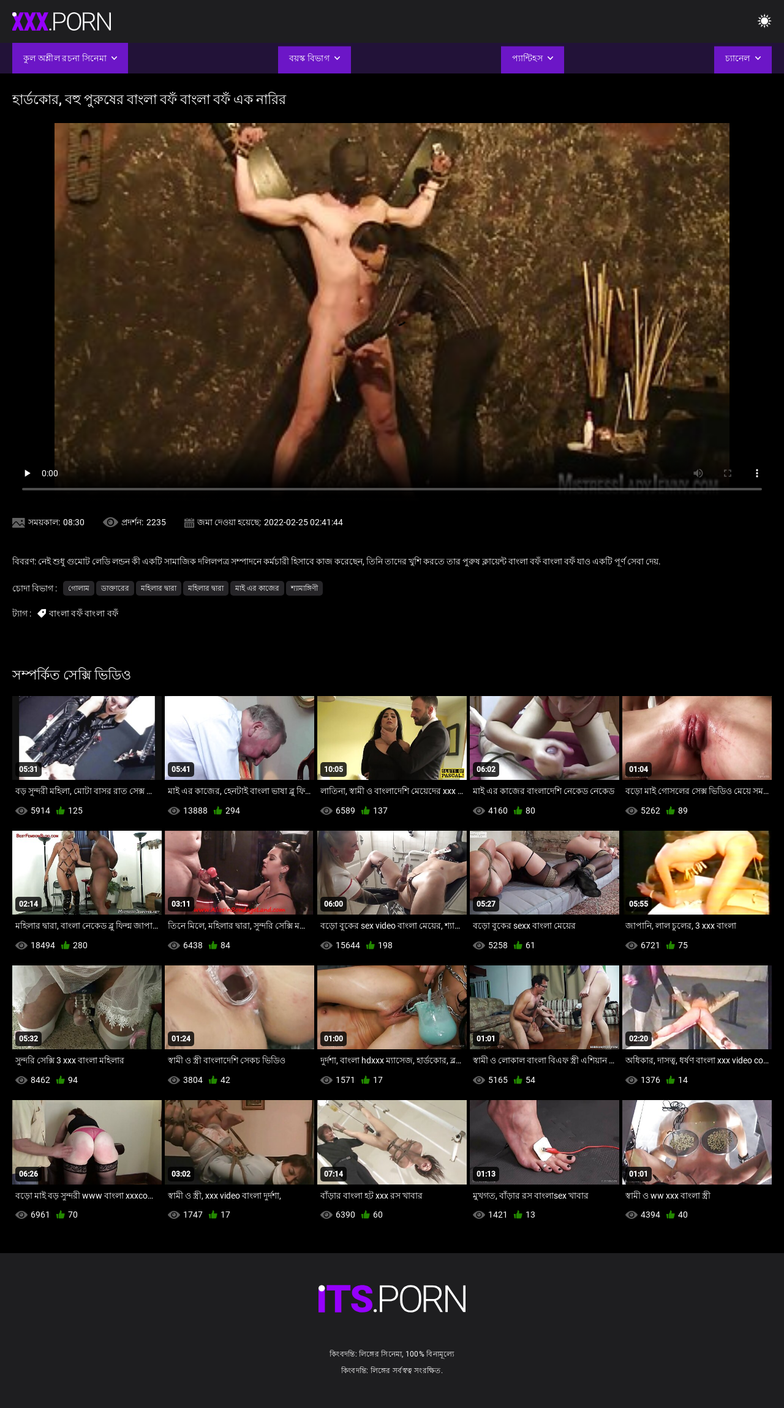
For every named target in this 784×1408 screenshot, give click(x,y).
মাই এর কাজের (257, 588)
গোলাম (78, 588)
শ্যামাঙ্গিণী (304, 588)
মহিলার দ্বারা (158, 588)
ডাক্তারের (115, 588)
